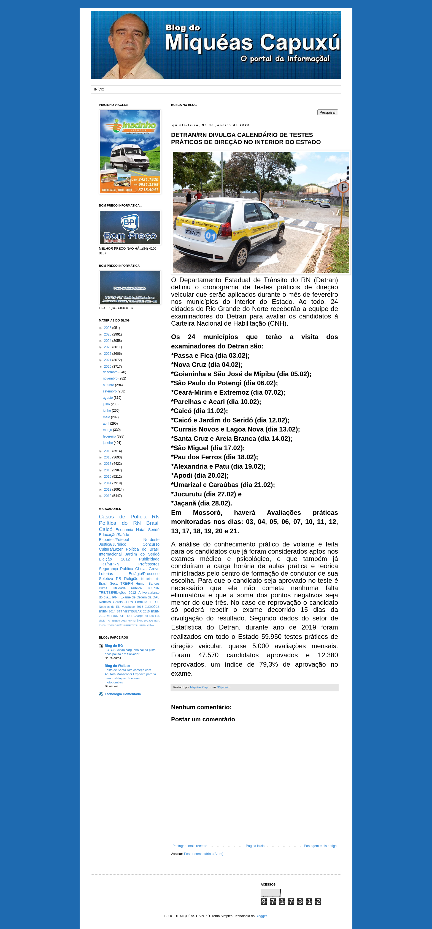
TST (129, 615)
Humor (140, 584)
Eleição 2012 (114, 559)
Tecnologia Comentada (123, 694)
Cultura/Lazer (111, 549)
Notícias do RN (109, 606)
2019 (108, 451)
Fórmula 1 (143, 602)
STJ (119, 611)
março (108, 430)
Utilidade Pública (127, 588)
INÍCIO (99, 89)
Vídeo (150, 625)
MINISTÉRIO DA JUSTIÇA (144, 620)
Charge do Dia (144, 615)
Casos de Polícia (123, 517)
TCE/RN (153, 588)
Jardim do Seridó (142, 554)
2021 (108, 360)
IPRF (115, 597)
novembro (110, 378)
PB (118, 578)
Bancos (154, 584)
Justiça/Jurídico (112, 544)
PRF (128, 625)
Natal (140, 529)
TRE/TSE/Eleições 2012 (117, 593)
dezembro (110, 372)
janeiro (108, 443)
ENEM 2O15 (106, 625)
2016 (108, 470)
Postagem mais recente (189, 846)
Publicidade (149, 559)
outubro (109, 385)
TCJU (134, 625)
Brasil (153, 523)
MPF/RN (112, 615)
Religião (131, 578)
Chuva (141, 569)
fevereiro (110, 436)
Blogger (261, 916)
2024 (108, 341)
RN (156, 517)
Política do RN (120, 523)
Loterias (106, 573)
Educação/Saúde (114, 534)
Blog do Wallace (117, 666)
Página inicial (255, 846)
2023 (108, 347)
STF (122, 615)
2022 (108, 354)
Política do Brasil (143, 549)
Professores (149, 564)
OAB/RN (120, 625)
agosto (108, 398)
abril (106, 423)
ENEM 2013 (119, 620)
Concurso (151, 544)
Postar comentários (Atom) (203, 854)
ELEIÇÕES (152, 606)
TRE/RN (126, 584)
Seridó (154, 529)
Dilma (103, 588)
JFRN (129, 602)
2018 (108, 457)
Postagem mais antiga (320, 846)
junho (107, 411)
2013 (108, 489)
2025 (108, 334)
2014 (108, 483)
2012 (108, 496)
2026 (108, 328)
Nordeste (152, 539)
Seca (113, 584)
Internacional (110, 554)
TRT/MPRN (109, 564)
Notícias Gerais (111, 602)
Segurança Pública (116, 569)
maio (107, 417)
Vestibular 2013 (132, 606)
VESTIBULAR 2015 (136, 611)
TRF (108, 620)
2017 (108, 464)
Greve (154, 569)
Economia (124, 529)
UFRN (142, 625)
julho (107, 404)
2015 (108, 477)
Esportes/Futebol (114, 539)
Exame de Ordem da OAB (140, 597)
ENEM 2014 (107, 611)
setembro (110, 391)
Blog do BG (114, 646)
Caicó (105, 529)
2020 (108, 367)
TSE (156, 602)
